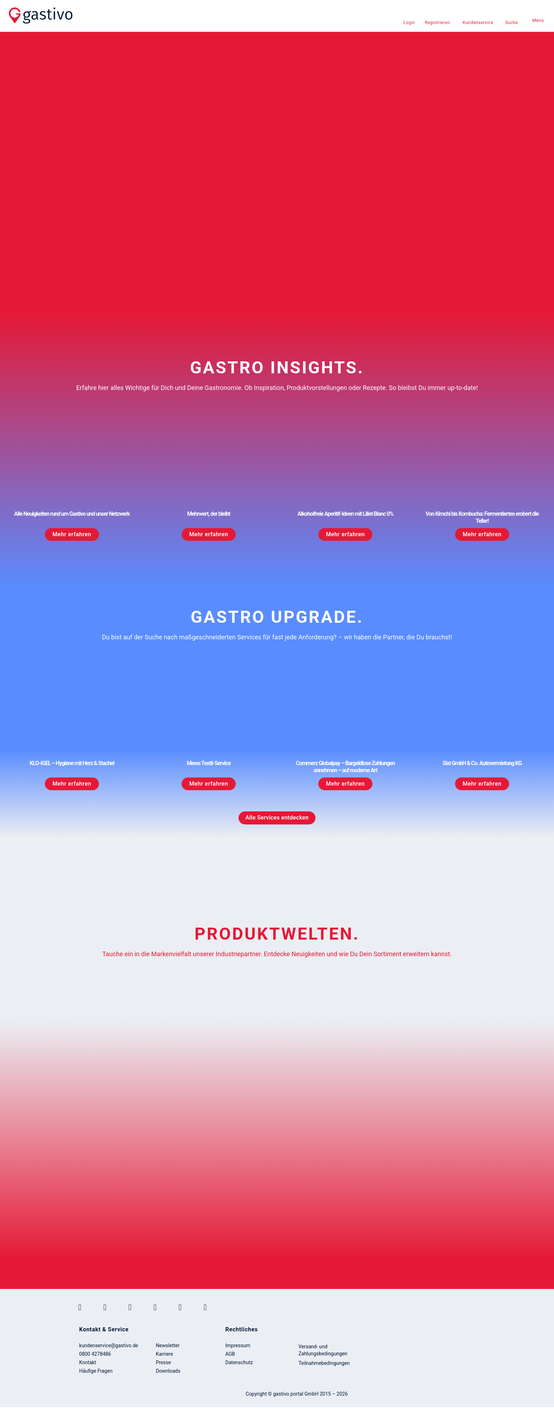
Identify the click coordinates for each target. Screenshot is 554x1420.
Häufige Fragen (96, 1371)
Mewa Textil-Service (209, 763)
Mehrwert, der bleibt (208, 513)
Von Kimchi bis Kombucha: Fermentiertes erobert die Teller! (481, 517)
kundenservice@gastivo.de (108, 1345)
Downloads (168, 1371)
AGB (230, 1354)
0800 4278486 (95, 1354)
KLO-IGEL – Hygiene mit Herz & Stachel (72, 763)
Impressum (237, 1345)
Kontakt (87, 1362)
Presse (163, 1362)
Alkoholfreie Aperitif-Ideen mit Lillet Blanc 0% (345, 513)
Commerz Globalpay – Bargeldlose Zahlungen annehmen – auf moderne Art (345, 767)
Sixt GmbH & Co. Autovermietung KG (482, 763)
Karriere (164, 1354)
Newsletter (167, 1345)
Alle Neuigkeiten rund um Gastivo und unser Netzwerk (72, 513)
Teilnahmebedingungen (324, 1363)
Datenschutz (239, 1362)
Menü (538, 20)
